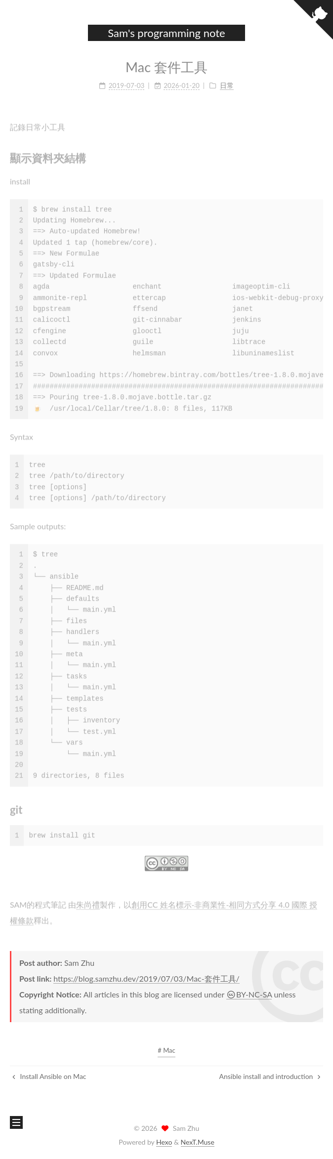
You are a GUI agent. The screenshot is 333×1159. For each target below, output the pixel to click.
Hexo (164, 1142)
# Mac (166, 1050)
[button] (15, 34)
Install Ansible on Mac (49, 1076)
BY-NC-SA (249, 994)
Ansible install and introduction (270, 1076)
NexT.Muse (197, 1142)
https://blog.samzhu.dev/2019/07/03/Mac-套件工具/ (146, 978)
